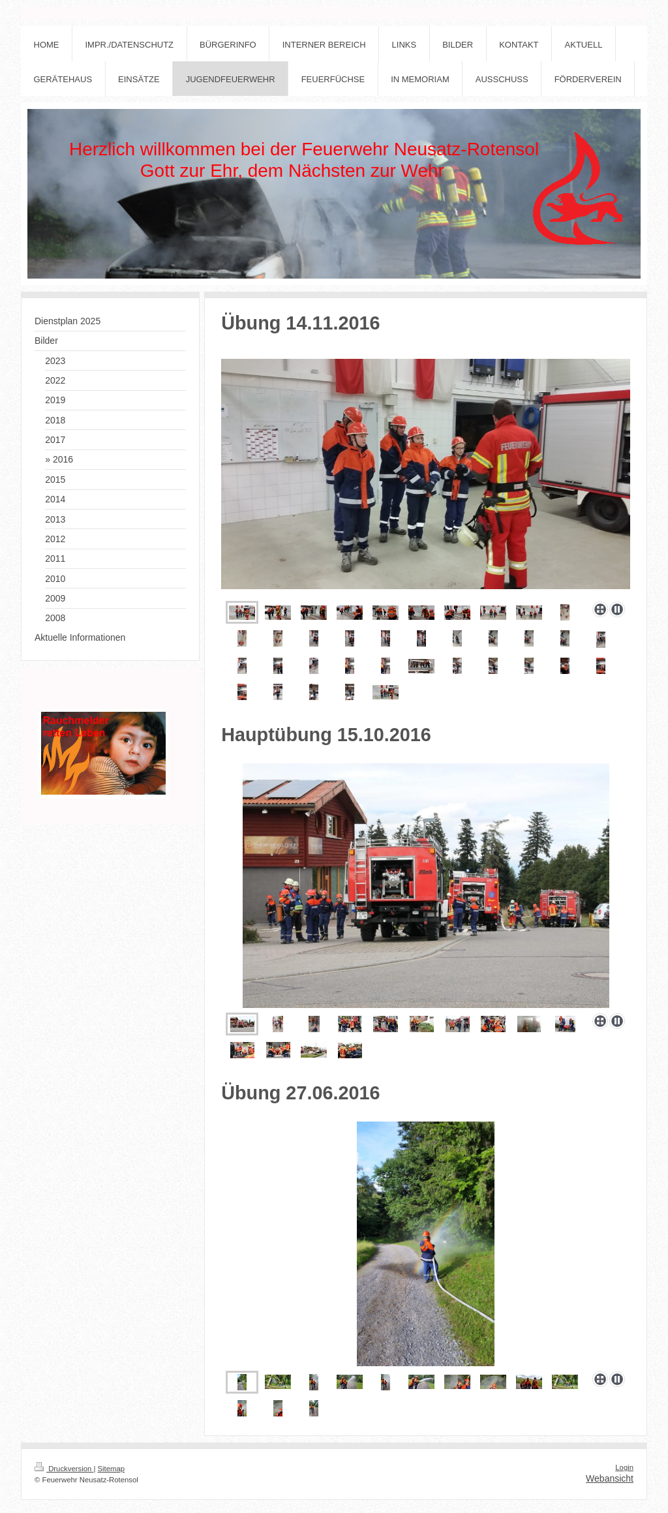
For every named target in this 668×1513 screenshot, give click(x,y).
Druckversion (64, 1469)
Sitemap (111, 1469)
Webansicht (609, 1478)
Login (624, 1467)
